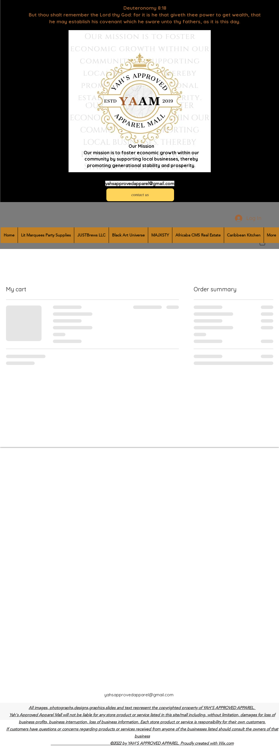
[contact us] (140, 194)
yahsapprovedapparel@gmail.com (139, 183)
